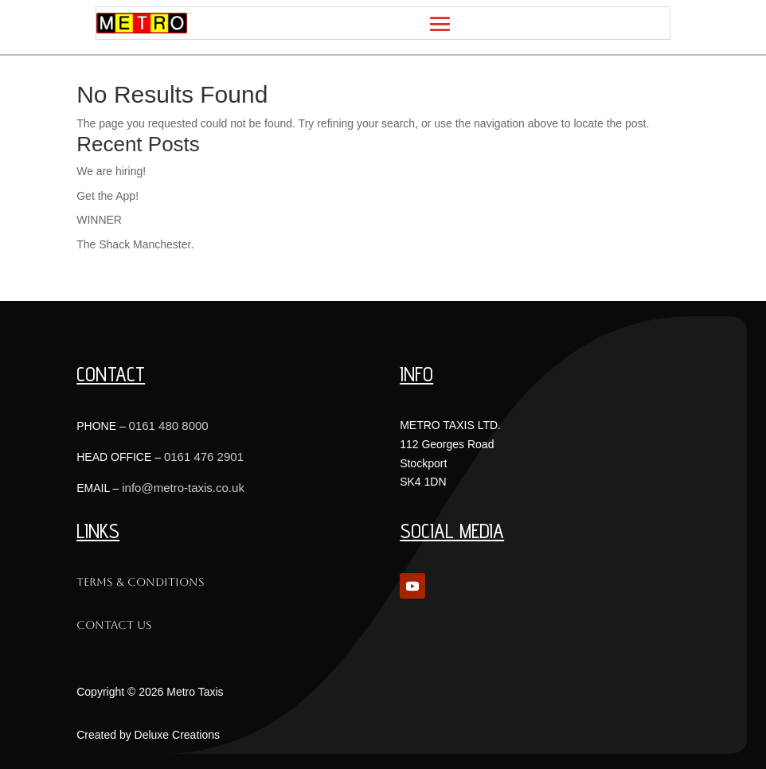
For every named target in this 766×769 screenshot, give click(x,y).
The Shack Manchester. (134, 244)
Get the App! (107, 195)
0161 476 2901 (204, 456)
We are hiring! (111, 171)
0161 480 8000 (169, 425)
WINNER (99, 219)
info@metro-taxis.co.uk (183, 487)
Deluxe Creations (177, 734)
